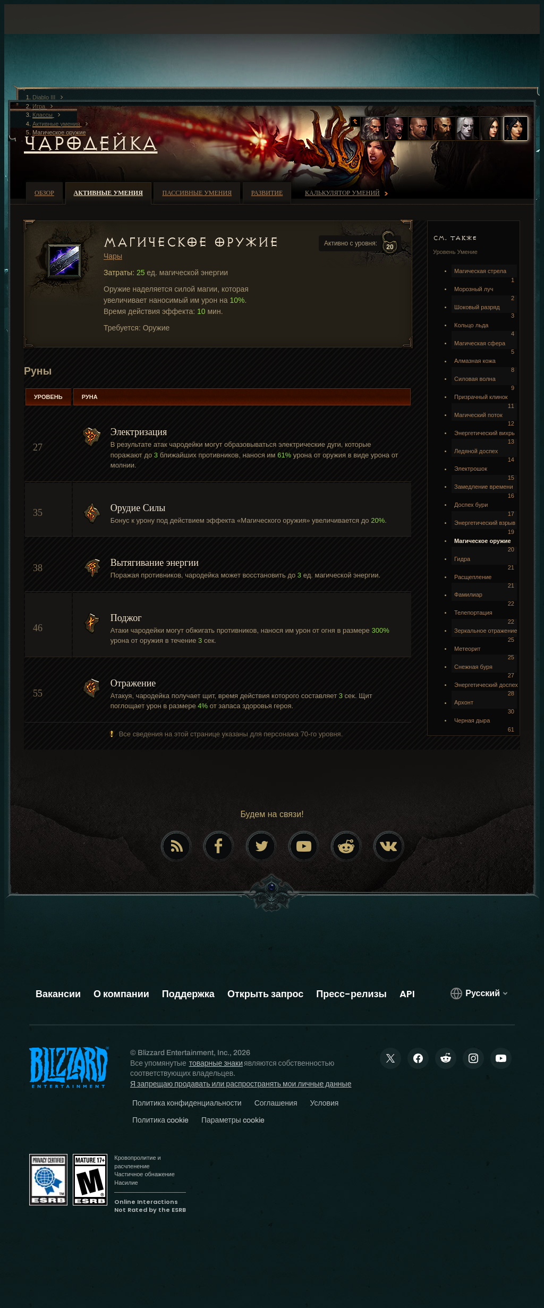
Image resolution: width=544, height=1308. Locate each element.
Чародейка (91, 143)
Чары (113, 256)
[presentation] (44, 32)
